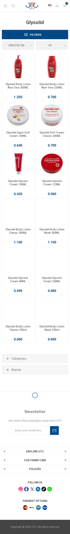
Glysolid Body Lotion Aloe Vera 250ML (51, 85)
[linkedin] (38, 489)
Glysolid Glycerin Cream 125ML (52, 182)
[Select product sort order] (18, 45)
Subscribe (54, 430)
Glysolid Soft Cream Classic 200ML (52, 134)
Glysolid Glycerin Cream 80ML (18, 279)
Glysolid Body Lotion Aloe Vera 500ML (18, 85)
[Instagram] (20, 489)
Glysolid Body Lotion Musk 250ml (51, 328)
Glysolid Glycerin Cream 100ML (18, 182)
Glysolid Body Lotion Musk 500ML (51, 231)
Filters (35, 34)
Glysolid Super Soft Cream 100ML (18, 134)
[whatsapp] (49, 489)
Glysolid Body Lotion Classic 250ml (18, 328)
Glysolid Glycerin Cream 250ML (52, 279)
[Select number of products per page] (52, 45)
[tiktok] (43, 489)
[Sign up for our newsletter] (30, 430)
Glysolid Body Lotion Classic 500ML (18, 231)
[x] (32, 489)
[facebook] (26, 489)
